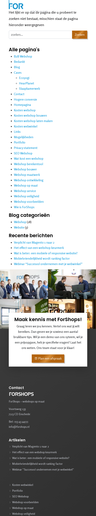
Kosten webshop (25, 110)
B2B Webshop (23, 56)
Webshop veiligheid (26, 196)
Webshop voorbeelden (29, 202)
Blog (17, 67)
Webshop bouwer (25, 169)
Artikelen (17, 440)
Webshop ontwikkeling (28, 180)
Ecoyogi (24, 78)
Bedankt (19, 62)
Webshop (20, 222)
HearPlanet (26, 83)
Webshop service (25, 191)
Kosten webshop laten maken (33, 121)
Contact (19, 94)
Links (17, 132)
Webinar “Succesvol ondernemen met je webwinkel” (48, 264)
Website (19, 227)
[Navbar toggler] (83, 7)
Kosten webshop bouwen (30, 115)
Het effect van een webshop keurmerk (39, 248)
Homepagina (22, 105)
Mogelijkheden (23, 137)
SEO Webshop (23, 153)
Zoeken (80, 35)
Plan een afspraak (48, 358)
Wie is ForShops (24, 207)
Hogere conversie (25, 99)
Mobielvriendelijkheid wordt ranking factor (42, 258)
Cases (18, 72)
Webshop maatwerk (27, 175)
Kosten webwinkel (25, 126)
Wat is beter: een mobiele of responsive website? (46, 253)
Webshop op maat (26, 185)
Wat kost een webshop (28, 158)
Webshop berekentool (28, 164)
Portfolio (19, 142)
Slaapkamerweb (29, 88)
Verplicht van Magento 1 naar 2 (34, 242)
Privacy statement (25, 148)
